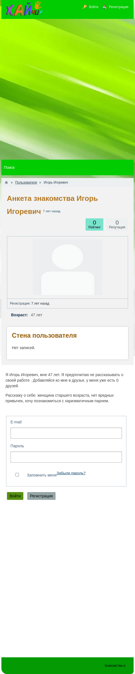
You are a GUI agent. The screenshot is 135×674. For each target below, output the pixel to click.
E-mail (16, 422)
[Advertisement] (67, 89)
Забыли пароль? (71, 473)
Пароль (17, 446)
